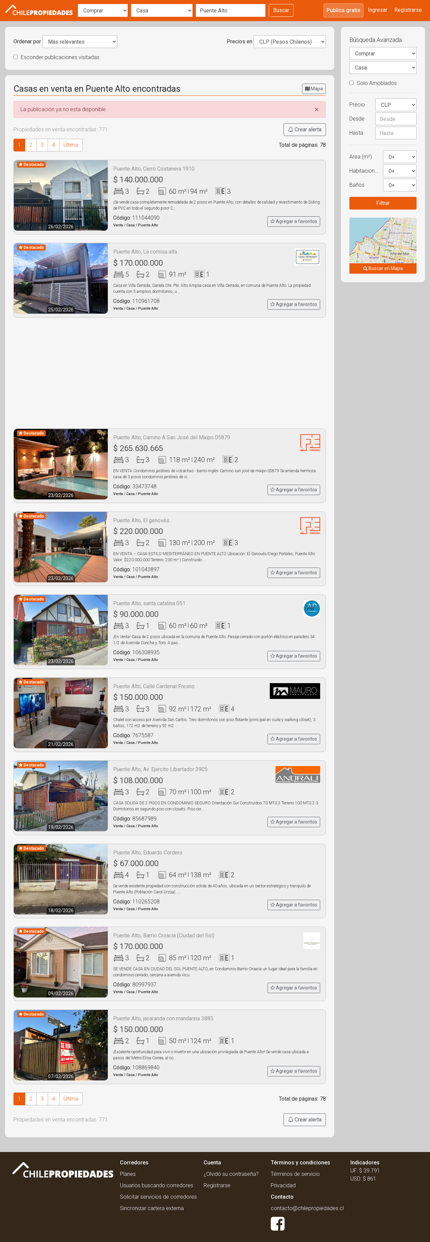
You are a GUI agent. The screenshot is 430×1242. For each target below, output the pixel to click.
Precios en (239, 41)
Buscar (281, 10)
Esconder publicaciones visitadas (56, 57)
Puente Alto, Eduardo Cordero (147, 852)
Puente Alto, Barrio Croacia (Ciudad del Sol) (163, 935)
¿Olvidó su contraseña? (231, 1174)
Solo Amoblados (373, 83)
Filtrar (383, 203)
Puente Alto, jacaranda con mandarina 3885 (163, 1018)
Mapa (314, 88)
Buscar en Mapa (383, 268)
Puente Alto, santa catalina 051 (149, 603)
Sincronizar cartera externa (152, 1208)
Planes (128, 1174)
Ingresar (377, 10)
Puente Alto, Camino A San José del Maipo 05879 (171, 437)
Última (70, 145)
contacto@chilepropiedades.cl (307, 1208)
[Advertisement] (169, 373)
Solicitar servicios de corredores (158, 1197)
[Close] (317, 109)
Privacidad (283, 1185)
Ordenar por (27, 41)
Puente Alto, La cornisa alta (145, 252)
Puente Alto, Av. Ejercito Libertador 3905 (160, 769)
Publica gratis (343, 10)
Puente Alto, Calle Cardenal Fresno (154, 686)
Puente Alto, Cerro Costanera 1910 (154, 169)
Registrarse (408, 10)
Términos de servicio (295, 1174)
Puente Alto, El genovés (141, 520)
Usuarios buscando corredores (156, 1185)
